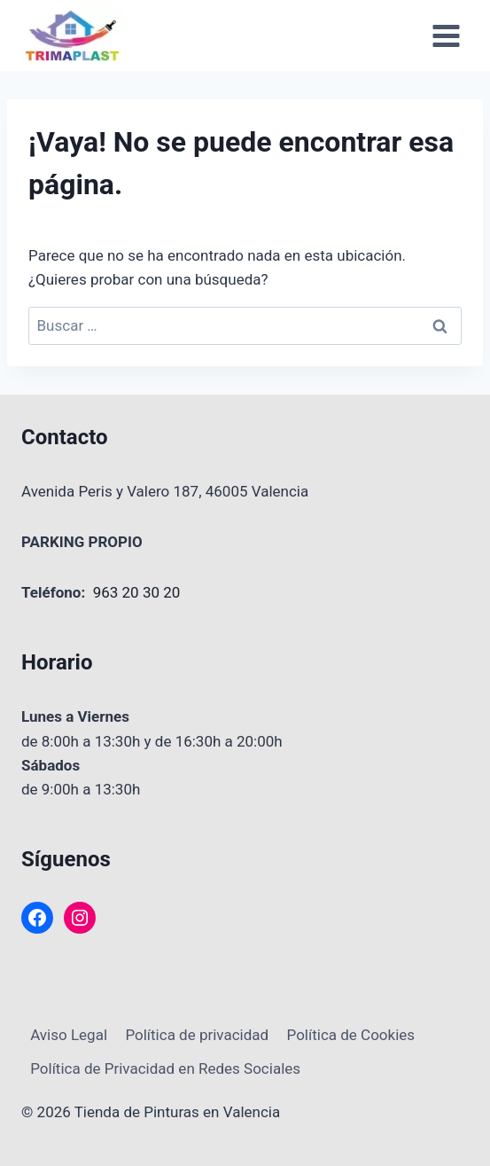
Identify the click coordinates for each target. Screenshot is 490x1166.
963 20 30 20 (137, 592)
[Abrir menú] (446, 35)
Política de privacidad (196, 1035)
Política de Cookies (351, 1035)
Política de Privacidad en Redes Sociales (165, 1068)
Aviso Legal (68, 1035)
